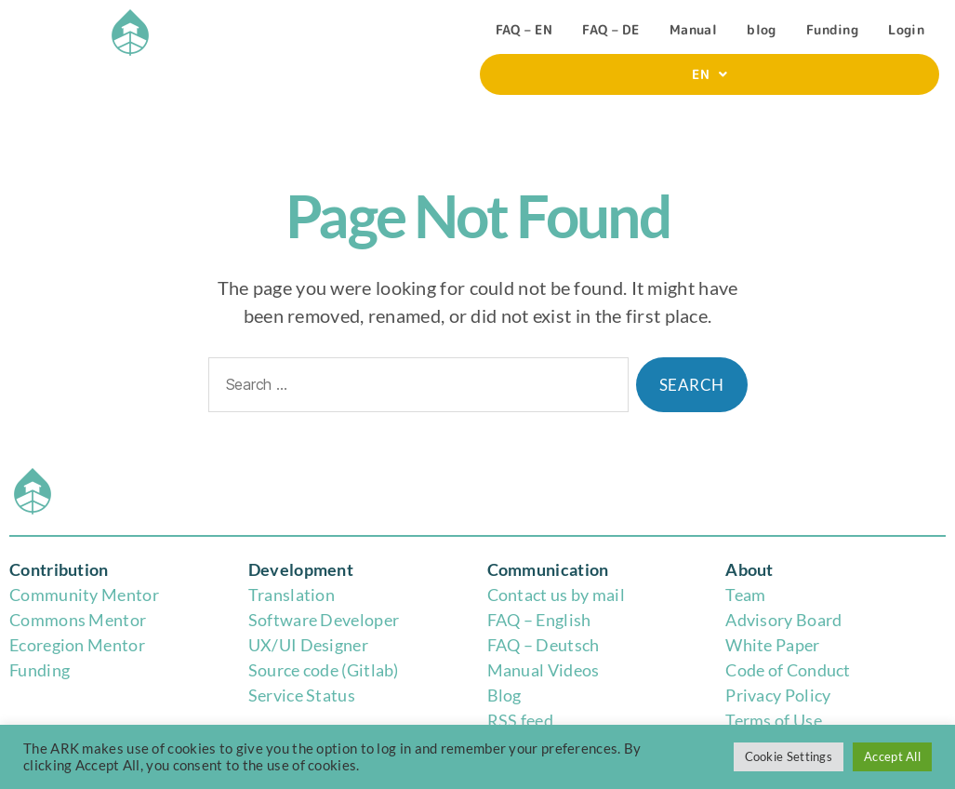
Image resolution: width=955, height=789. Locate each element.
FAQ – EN (524, 29)
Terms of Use (773, 720)
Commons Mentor (77, 619)
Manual (693, 29)
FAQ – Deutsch (543, 645)
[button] (709, 74)
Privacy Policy (777, 695)
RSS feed (520, 720)
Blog (504, 695)
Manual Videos (543, 670)
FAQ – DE (610, 29)
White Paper (772, 645)
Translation (291, 594)
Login (906, 29)
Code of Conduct (788, 670)
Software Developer (323, 619)
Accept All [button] (892, 756)
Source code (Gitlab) (323, 670)
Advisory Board (783, 619)
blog (761, 29)
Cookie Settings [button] (789, 756)
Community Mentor (84, 594)
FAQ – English (539, 619)
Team (745, 594)
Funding (832, 29)
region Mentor (90, 645)
